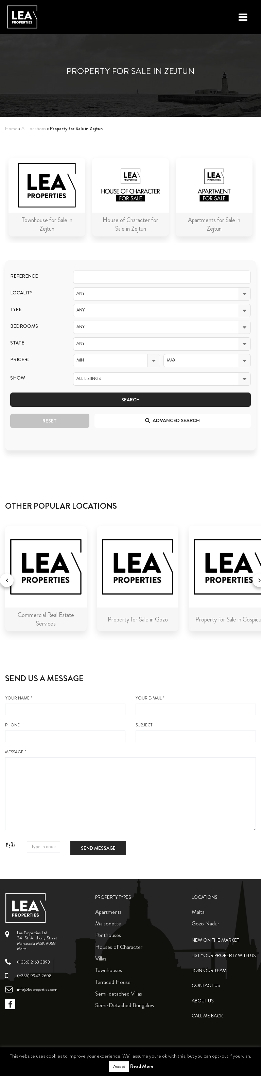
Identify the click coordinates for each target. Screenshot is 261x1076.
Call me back (207, 1016)
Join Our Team (209, 970)
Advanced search (172, 420)
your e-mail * (196, 705)
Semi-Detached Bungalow (124, 1005)
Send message (98, 848)
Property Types (113, 897)
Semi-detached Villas (118, 993)
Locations (205, 897)
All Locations (33, 128)
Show (17, 378)
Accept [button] (119, 1066)
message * (130, 789)
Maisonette (108, 923)
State (17, 342)
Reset (49, 420)
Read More (142, 1066)
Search (130, 399)
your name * (65, 705)
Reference (24, 276)
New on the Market (215, 940)
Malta (198, 912)
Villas (100, 958)
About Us (203, 1001)
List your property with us (224, 955)
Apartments (108, 912)
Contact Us (206, 985)
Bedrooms (24, 326)
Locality (21, 292)
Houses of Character (118, 947)
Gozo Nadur (205, 923)
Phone (65, 732)
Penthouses (108, 935)
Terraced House (112, 982)
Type (15, 309)
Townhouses (108, 970)
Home (11, 128)
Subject (196, 732)
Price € (19, 359)
